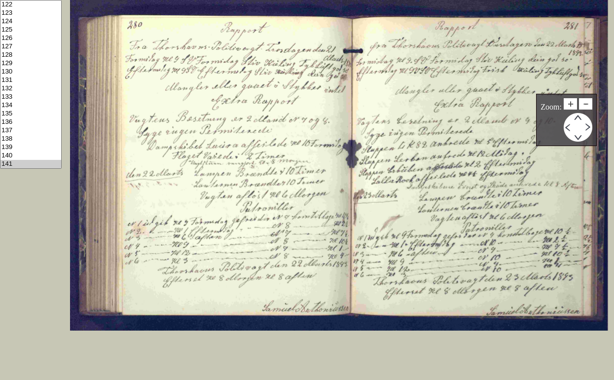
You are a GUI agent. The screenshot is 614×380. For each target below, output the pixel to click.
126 (30, 38)
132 (30, 88)
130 (30, 72)
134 (30, 105)
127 (30, 46)
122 (30, 4)
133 (30, 97)
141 (30, 164)
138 (30, 139)
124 (30, 21)
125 (30, 30)
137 (30, 130)
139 (30, 147)
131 (30, 80)
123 (30, 13)
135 (30, 114)
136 (30, 122)
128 (30, 55)
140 (30, 156)
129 (30, 63)
